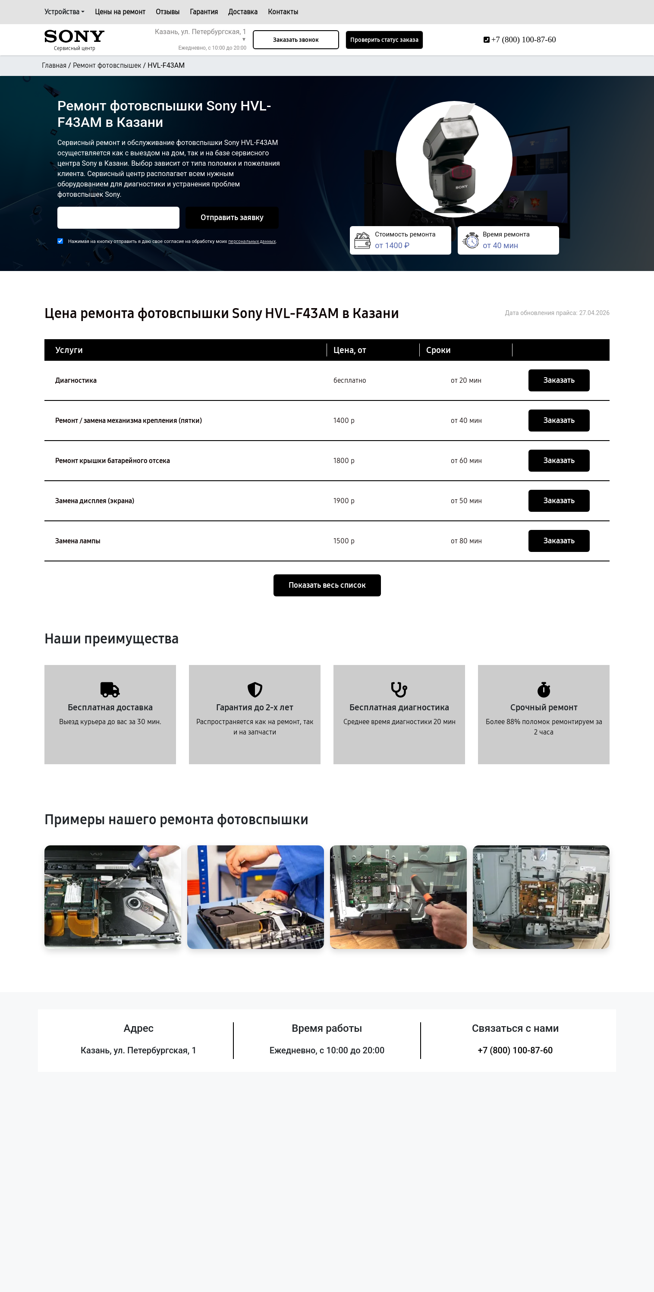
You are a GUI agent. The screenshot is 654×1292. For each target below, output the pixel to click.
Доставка (243, 12)
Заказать (559, 380)
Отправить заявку (232, 217)
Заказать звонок (296, 40)
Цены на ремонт (120, 12)
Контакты (283, 12)
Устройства (61, 12)
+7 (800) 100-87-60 (515, 1050)
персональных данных (252, 241)
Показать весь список (327, 585)
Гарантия (204, 12)
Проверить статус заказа (384, 40)
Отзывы (167, 12)
